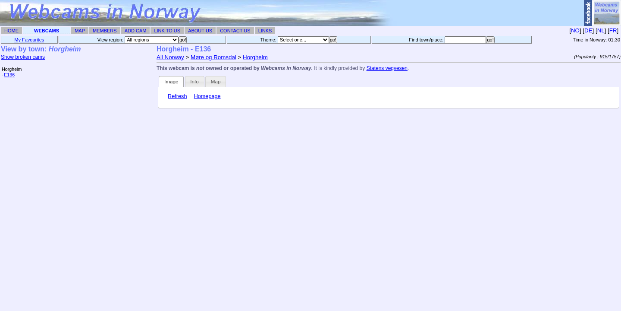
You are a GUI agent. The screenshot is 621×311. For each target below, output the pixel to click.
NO (575, 30)
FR (613, 30)
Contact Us (235, 30)
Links (265, 30)
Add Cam (136, 30)
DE (588, 30)
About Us (200, 30)
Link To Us (167, 30)
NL (601, 30)
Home (11, 30)
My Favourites (29, 39)
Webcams (46, 30)
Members (105, 30)
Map (80, 30)
